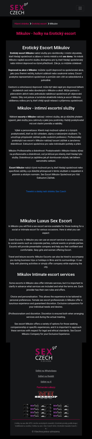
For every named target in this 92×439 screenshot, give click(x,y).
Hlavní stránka (22, 23)
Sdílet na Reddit (46, 376)
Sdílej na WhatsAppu (46, 370)
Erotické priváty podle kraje (66, 423)
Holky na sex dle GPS (23, 423)
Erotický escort (39, 23)
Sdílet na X (46, 381)
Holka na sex (37, 426)
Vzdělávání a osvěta (23, 426)
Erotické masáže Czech (67, 426)
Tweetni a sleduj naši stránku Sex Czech (46, 191)
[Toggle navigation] (80, 8)
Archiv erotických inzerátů (43, 423)
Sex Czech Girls (50, 426)
